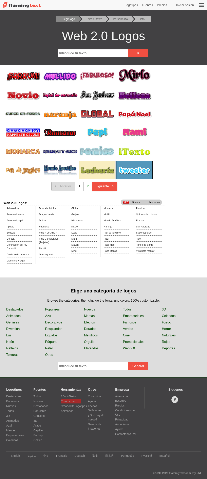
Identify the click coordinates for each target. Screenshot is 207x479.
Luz (9, 335)
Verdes (128, 329)
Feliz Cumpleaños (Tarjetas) (48, 240)
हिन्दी (93, 455)
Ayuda (92, 401)
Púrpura (51, 342)
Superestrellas (144, 232)
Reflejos (12, 348)
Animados (13, 316)
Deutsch (78, 455)
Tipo (138, 238)
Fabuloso (44, 226)
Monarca (108, 208)
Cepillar (38, 430)
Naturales (169, 335)
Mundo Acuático (112, 220)
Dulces (42, 220)
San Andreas (143, 226)
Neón (10, 342)
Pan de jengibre (112, 232)
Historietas (77, 220)
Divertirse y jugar (16, 260)
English (13, 455)
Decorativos (53, 322)
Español (162, 455)
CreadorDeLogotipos (71, 406)
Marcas (89, 316)
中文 (44, 455)
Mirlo (74, 251)
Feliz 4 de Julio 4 (48, 232)
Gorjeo (75, 214)
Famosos (129, 322)
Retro (49, 348)
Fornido (43, 248)
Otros (49, 354)
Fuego (166, 322)
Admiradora (13, 208)
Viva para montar (145, 251)
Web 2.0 (129, 348)
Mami (74, 238)
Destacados (14, 309)
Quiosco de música (146, 214)
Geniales (12, 322)
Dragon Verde (46, 214)
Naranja (108, 226)
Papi (106, 238)
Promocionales (133, 342)
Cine (126, 335)
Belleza (11, 232)
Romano (140, 220)
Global (74, 208)
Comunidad (95, 396)
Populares (52, 309)
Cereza (11, 238)
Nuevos (89, 309)
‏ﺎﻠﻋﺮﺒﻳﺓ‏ (30, 455)
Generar (138, 366)
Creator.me (68, 401)
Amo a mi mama (15, 214)
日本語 (107, 455)
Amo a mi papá (15, 220)
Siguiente (104, 186)
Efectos (89, 322)
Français (59, 455)
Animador (67, 411)
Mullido (107, 214)
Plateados (91, 348)
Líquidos (51, 335)
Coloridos (169, 316)
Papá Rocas (110, 251)
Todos (127, 309)
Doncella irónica (47, 208)
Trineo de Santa (144, 244)
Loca (74, 232)
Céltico (37, 440)
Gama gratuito (46, 254)
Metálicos (91, 335)
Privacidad (121, 419)
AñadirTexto (68, 396)
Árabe (37, 425)
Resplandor (53, 329)
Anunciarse (122, 424)
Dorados (90, 329)
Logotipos (131, 5)
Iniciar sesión (185, 5)
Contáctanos (125, 434)
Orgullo (89, 342)
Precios (162, 5)
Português (125, 455)
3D (164, 309)
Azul (48, 316)
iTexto (74, 226)
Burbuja (38, 435)
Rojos (166, 342)
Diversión (13, 329)
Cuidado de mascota (18, 254)
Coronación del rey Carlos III (17, 246)
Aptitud (10, 226)
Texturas (12, 354)
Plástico (140, 208)
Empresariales (133, 316)
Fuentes (147, 5)
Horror (166, 329)
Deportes (168, 348)
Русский (145, 455)
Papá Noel (109, 244)
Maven (75, 244)
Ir (138, 53)
